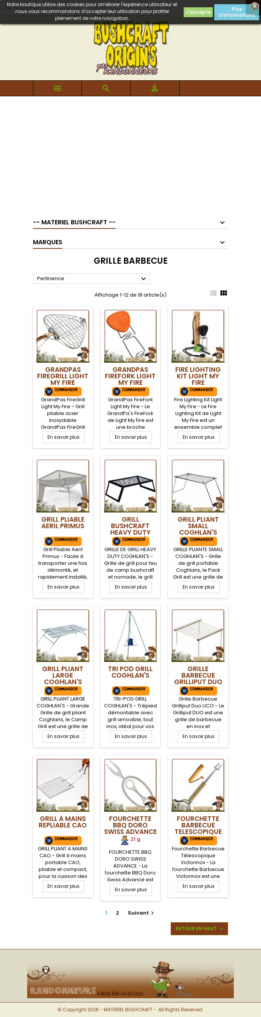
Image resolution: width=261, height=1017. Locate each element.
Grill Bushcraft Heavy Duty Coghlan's (130, 529)
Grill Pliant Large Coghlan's (62, 675)
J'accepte (198, 12)
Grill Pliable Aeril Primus (63, 522)
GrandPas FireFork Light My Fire (130, 376)
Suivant (142, 912)
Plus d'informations (237, 12)
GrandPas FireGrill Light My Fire (62, 376)
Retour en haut (200, 928)
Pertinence (92, 279)
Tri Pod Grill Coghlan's (130, 672)
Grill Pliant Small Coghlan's (198, 526)
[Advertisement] (130, 153)
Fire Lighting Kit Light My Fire (198, 376)
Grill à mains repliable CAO (63, 822)
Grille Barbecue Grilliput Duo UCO (198, 678)
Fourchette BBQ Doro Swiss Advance (130, 825)
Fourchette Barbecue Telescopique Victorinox (198, 828)
